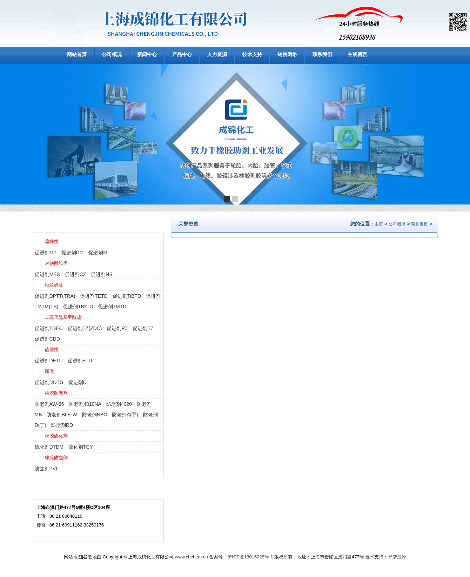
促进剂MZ (45, 252)
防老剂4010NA (85, 404)
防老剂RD (62, 425)
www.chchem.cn (191, 556)
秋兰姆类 (54, 285)
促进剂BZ (143, 328)
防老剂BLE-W (62, 414)
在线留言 (357, 54)
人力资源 (217, 54)
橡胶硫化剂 (56, 435)
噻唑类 (52, 241)
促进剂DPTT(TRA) (55, 296)
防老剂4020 (119, 404)
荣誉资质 (419, 224)
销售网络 (287, 54)
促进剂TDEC (49, 328)
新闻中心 (147, 54)
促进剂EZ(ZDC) (85, 328)
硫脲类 (52, 349)
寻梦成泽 (397, 556)
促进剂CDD (47, 339)
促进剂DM (72, 252)
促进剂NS (101, 274)
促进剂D (77, 382)
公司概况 (112, 54)
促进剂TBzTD (78, 306)
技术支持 (252, 54)
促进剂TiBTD (127, 296)
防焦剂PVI (46, 468)
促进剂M (97, 252)
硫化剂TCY (80, 447)
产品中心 (182, 54)
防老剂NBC (94, 414)
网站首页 (77, 54)
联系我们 (322, 54)
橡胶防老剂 (56, 393)
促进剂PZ (117, 328)
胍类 (49, 371)
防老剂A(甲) (125, 414)
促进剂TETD (94, 296)
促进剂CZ (75, 274)
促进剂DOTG (49, 382)
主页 (379, 224)
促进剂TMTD (112, 306)
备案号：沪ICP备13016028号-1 (241, 556)
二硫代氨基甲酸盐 (63, 317)
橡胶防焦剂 (56, 457)
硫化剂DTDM (49, 447)
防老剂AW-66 (49, 404)
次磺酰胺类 (56, 263)
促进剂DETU (49, 360)
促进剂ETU (80, 360)
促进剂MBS (47, 274)
